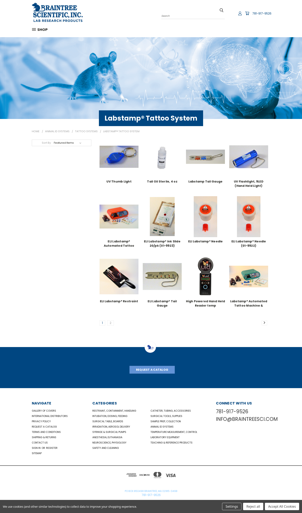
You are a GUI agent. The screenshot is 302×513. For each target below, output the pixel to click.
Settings (232, 506)
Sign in (36, 448)
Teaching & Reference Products (171, 442)
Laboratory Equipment (165, 437)
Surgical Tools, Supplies (166, 416)
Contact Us (40, 442)
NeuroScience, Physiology (109, 442)
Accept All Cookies (282, 506)
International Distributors (50, 416)
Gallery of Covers (44, 410)
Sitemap (37, 453)
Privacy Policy (41, 421)
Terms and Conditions (46, 432)
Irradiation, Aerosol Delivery (111, 426)
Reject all (253, 506)
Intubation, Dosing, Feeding (109, 416)
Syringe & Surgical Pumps (109, 432)
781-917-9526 (261, 13)
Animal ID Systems (162, 426)
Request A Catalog (152, 370)
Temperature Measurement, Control (173, 432)
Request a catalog (44, 426)
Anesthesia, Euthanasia (107, 437)
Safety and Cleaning (105, 448)
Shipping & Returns (44, 437)
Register (52, 448)
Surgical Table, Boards (107, 421)
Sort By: (46, 143)
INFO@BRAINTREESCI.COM (247, 419)
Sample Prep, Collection (165, 421)
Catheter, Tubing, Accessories (170, 410)
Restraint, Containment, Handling (114, 410)
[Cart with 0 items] (247, 13)
